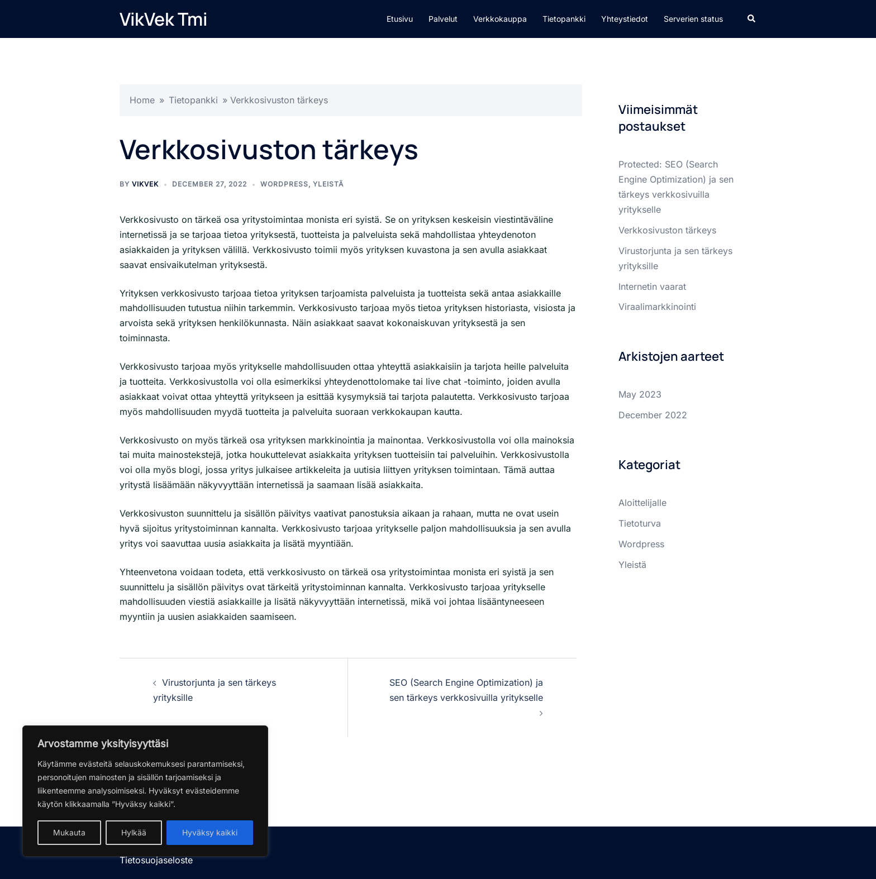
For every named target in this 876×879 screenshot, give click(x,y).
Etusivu (400, 18)
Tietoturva (639, 523)
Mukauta (69, 832)
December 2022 (652, 415)
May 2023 (639, 394)
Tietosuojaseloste (156, 860)
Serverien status (693, 18)
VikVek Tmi (163, 19)
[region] (145, 791)
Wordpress (284, 184)
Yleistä (328, 184)
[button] (752, 19)
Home (142, 100)
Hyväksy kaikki (209, 832)
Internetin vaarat (652, 286)
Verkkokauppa (500, 18)
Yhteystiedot (624, 18)
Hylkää (133, 832)
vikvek (145, 184)
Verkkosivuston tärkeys (667, 230)
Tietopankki (563, 18)
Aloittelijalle (642, 502)
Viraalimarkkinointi (657, 306)
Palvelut (443, 18)
